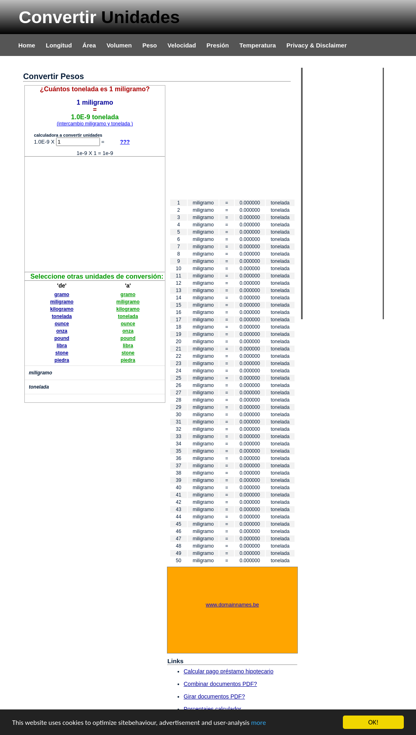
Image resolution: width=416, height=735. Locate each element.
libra (61, 345)
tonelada (62, 316)
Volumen (119, 45)
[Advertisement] (95, 214)
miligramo (61, 302)
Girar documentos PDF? (214, 696)
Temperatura (257, 45)
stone (61, 353)
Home (26, 45)
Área (89, 45)
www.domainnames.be (232, 605)
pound (61, 338)
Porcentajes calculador (212, 709)
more (258, 723)
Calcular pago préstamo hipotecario (228, 671)
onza (61, 331)
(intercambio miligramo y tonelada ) (95, 124)
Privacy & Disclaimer (316, 45)
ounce (61, 324)
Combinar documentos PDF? (220, 684)
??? (125, 142)
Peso (149, 45)
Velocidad (181, 45)
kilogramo (61, 309)
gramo (61, 294)
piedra (61, 360)
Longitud (59, 45)
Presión (217, 45)
